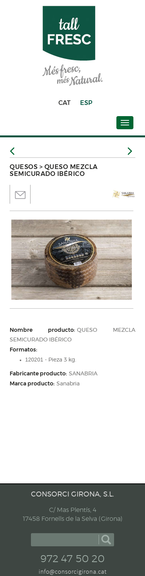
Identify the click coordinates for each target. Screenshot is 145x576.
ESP (86, 102)
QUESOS (24, 167)
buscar (106, 539)
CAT (64, 102)
